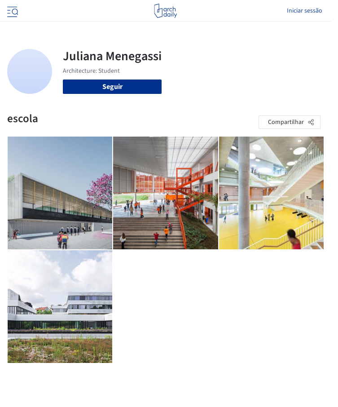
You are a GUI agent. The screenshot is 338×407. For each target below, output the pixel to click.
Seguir (112, 87)
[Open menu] (11, 10)
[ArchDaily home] (165, 11)
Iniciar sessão (304, 11)
